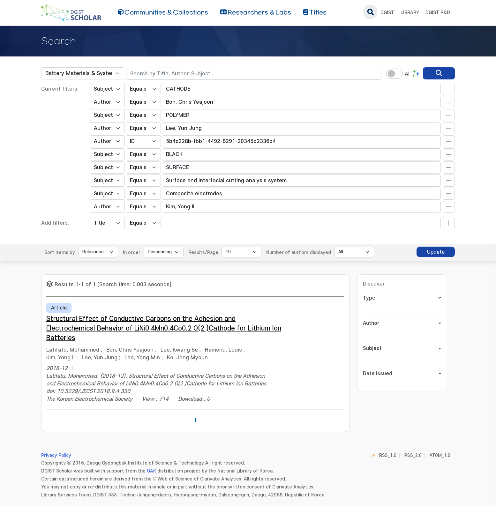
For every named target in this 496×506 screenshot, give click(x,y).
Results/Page (203, 252)
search (370, 12)
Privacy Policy (56, 455)
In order (131, 252)
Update (436, 252)
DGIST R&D (437, 12)
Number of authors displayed (298, 252)
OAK (151, 471)
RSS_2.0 (413, 455)
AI (407, 74)
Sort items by (59, 252)
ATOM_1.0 (440, 455)
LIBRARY (410, 12)
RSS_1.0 (387, 455)
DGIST (387, 12)
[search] (439, 73)
